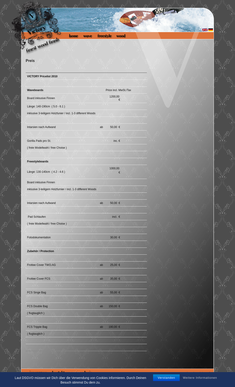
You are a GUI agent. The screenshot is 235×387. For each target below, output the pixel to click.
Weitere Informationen (200, 377)
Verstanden (166, 377)
